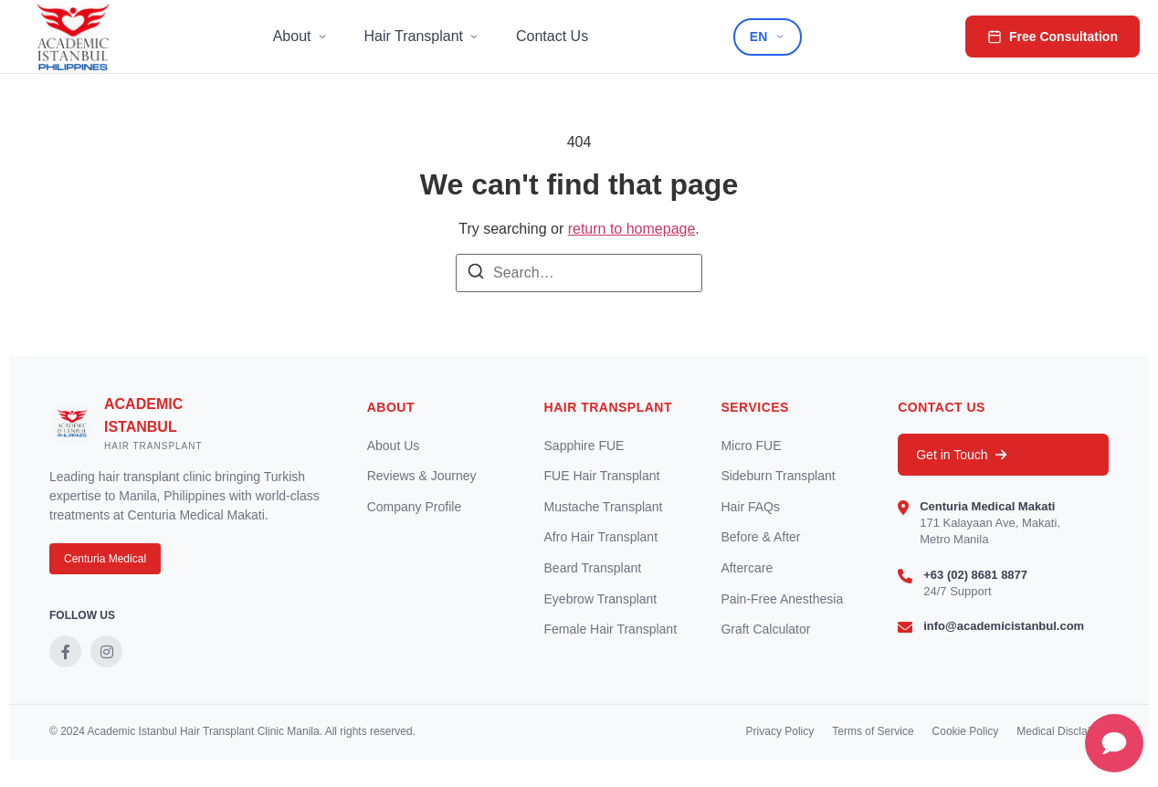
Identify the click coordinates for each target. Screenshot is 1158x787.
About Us (393, 445)
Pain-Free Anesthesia (782, 599)
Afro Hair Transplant (601, 537)
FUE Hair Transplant (602, 475)
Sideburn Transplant (778, 475)
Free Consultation (1052, 36)
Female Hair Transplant (611, 629)
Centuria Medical (105, 558)
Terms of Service (872, 731)
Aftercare (747, 568)
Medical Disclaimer (1062, 731)
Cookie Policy (965, 731)
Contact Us (552, 36)
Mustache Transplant (603, 506)
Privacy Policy (780, 731)
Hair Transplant (422, 36)
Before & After (760, 537)
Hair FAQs (750, 506)
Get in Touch (960, 454)
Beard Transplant (593, 568)
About (300, 36)
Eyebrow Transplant (601, 599)
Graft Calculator (765, 629)
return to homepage (632, 228)
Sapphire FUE (584, 445)
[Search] (476, 274)
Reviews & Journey (422, 475)
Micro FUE (751, 445)
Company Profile (414, 506)
